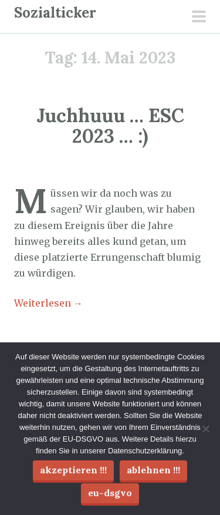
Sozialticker (55, 13)
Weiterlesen (48, 303)
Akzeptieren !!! (73, 470)
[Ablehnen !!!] (205, 429)
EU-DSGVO (110, 493)
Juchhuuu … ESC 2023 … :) (110, 125)
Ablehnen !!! (153, 470)
